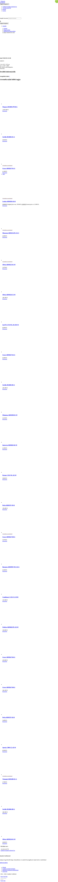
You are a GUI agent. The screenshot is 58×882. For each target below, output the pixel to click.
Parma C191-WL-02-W (9, 475)
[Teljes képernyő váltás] (2, 878)
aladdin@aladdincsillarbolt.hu (8, 850)
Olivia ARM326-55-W (9, 294)
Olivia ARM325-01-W (9, 264)
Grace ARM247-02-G (8, 355)
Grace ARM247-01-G (8, 168)
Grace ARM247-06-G (8, 657)
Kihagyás (3, 1)
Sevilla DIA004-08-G (8, 809)
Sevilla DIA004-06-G (8, 385)
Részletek (4, 111)
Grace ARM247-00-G (8, 537)
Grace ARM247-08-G (8, 687)
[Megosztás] (4, 878)
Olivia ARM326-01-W (9, 839)
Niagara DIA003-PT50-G (9, 107)
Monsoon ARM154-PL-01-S (10, 233)
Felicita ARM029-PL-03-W (10, 627)
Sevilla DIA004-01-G (8, 137)
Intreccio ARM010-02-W (9, 445)
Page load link (4, 876)
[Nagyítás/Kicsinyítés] (1, 878)
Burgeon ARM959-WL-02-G (10, 567)
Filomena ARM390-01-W (9, 415)
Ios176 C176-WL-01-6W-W (10, 325)
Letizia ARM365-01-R (9, 201)
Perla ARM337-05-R (8, 505)
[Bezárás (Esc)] (5, 878)
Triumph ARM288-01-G (9, 779)
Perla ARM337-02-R (8, 717)
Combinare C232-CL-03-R (10, 597)
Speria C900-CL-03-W (9, 747)
